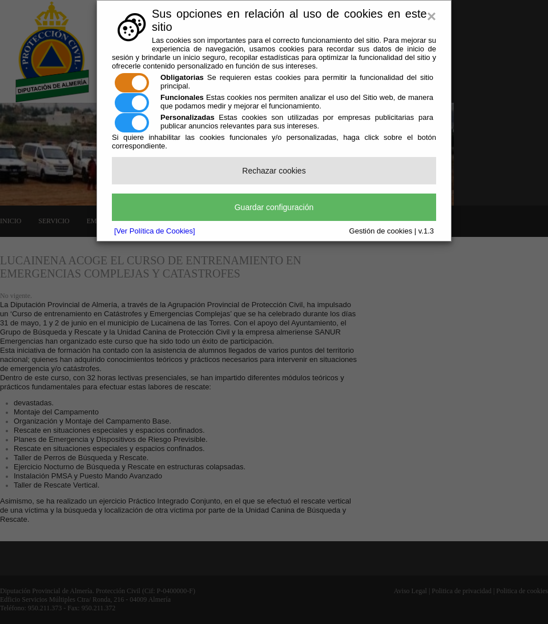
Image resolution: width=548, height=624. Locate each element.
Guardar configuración (274, 207)
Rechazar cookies (273, 170)
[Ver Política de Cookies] (154, 231)
